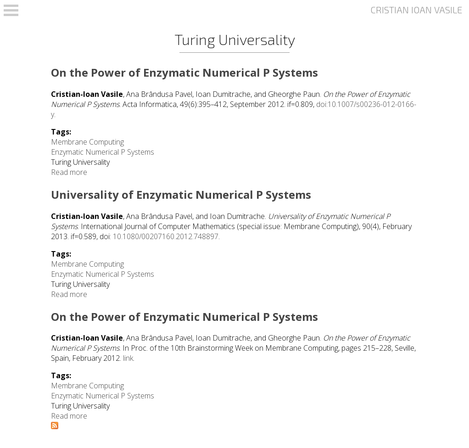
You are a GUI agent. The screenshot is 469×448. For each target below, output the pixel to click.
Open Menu (11, 10)
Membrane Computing (87, 142)
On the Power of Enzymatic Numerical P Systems (184, 72)
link (128, 358)
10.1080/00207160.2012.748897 (165, 236)
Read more (69, 172)
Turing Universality (80, 162)
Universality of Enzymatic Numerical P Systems (181, 194)
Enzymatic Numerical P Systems (102, 152)
